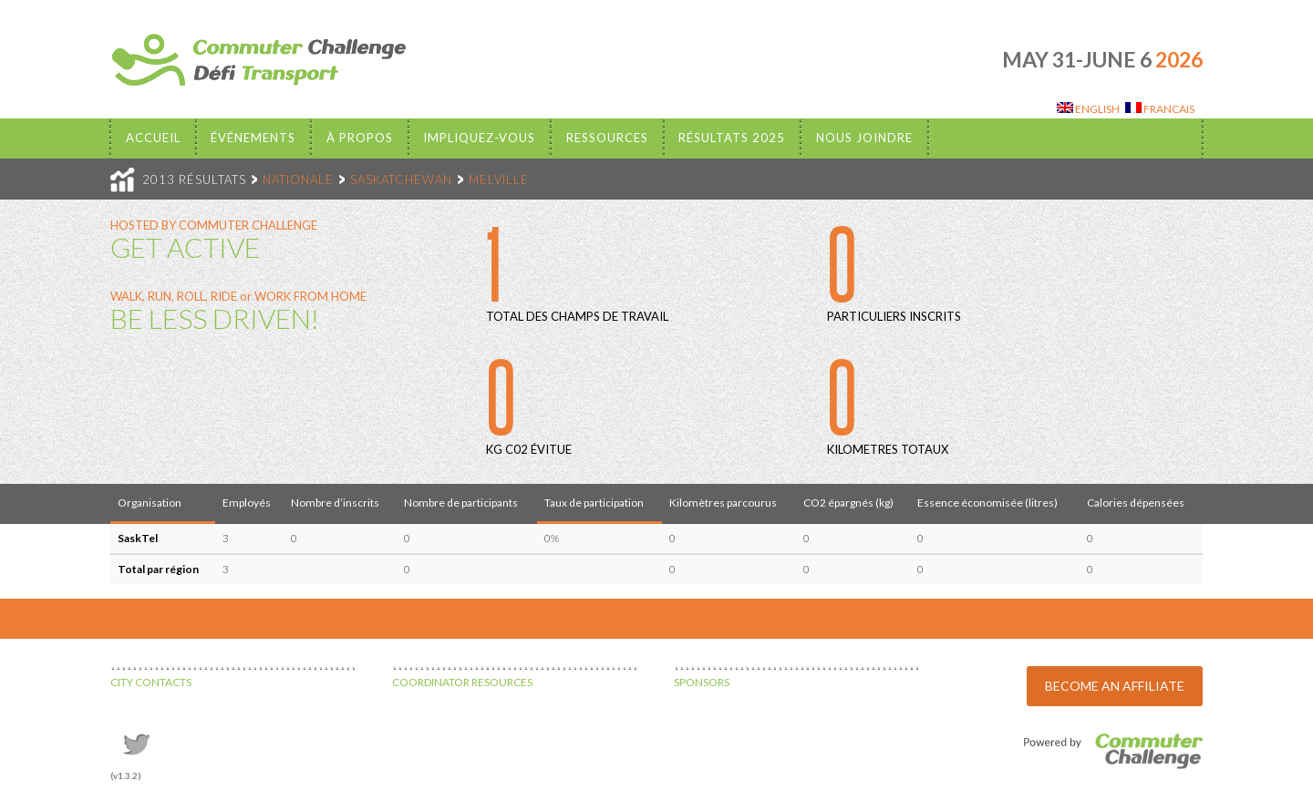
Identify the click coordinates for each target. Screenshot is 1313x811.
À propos (359, 137)
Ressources (607, 137)
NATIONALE (298, 179)
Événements (253, 137)
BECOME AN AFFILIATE (1114, 685)
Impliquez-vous (479, 137)
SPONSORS (701, 682)
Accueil (153, 137)
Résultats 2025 (731, 137)
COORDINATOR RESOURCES (462, 682)
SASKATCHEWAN (401, 179)
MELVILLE (499, 179)
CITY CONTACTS (150, 682)
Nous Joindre (864, 137)
